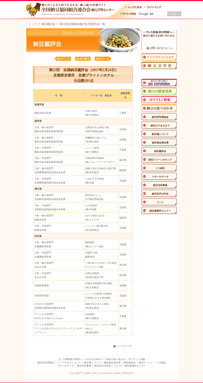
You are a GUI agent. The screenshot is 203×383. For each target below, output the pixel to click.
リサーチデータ (160, 176)
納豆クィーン (146, 362)
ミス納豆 (160, 168)
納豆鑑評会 (48, 24)
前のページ (63, 59)
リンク (160, 202)
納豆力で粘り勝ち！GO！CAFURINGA (159, 82)
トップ (32, 24)
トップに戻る (133, 5)
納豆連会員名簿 (160, 142)
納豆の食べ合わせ (115, 359)
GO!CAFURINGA (94, 359)
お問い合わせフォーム (159, 48)
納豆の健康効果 (159, 91)
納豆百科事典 (160, 185)
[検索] (152, 13)
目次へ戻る (83, 59)
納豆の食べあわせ (159, 108)
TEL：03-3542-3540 (159, 42)
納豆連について (160, 134)
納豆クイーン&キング (160, 159)
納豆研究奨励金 (160, 117)
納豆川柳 (159, 74)
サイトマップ (152, 5)
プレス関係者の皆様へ (70, 359)
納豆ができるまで (160, 125)
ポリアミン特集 (159, 99)
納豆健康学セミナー (160, 210)
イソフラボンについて (69, 362)
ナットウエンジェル (159, 57)
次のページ (103, 59)
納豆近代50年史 (160, 193)
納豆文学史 (159, 65)
